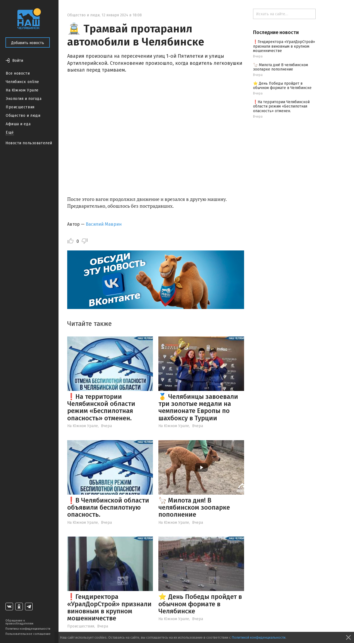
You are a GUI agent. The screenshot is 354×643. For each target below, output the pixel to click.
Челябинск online (22, 81)
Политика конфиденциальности (27, 628)
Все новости (18, 73)
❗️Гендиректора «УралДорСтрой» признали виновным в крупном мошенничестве (109, 607)
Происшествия (20, 107)
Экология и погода (24, 98)
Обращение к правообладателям (19, 622)
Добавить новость (27, 43)
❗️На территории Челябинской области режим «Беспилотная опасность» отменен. (101, 407)
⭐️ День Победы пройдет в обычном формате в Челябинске (200, 604)
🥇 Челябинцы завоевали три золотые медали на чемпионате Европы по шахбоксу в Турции (198, 407)
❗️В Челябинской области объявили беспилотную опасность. (108, 508)
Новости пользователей (28, 143)
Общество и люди (23, 115)
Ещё (10, 132)
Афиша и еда (18, 124)
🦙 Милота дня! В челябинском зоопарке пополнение (194, 508)
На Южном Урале (22, 90)
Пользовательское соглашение (28, 633)
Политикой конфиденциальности (258, 637)
